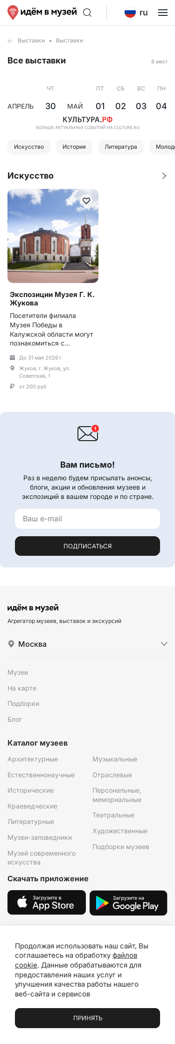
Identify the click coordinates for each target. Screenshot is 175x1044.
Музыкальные (114, 759)
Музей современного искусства (41, 857)
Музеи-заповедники (39, 837)
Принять (87, 1018)
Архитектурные (32, 759)
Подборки (23, 703)
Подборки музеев (120, 846)
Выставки (31, 40)
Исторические (30, 790)
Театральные (113, 815)
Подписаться (87, 546)
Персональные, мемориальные (116, 794)
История (74, 146)
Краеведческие (32, 806)
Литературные (30, 821)
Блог (14, 719)
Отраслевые (112, 775)
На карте (21, 688)
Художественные (119, 831)
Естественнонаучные (41, 775)
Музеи (17, 672)
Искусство (29, 146)
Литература (121, 146)
